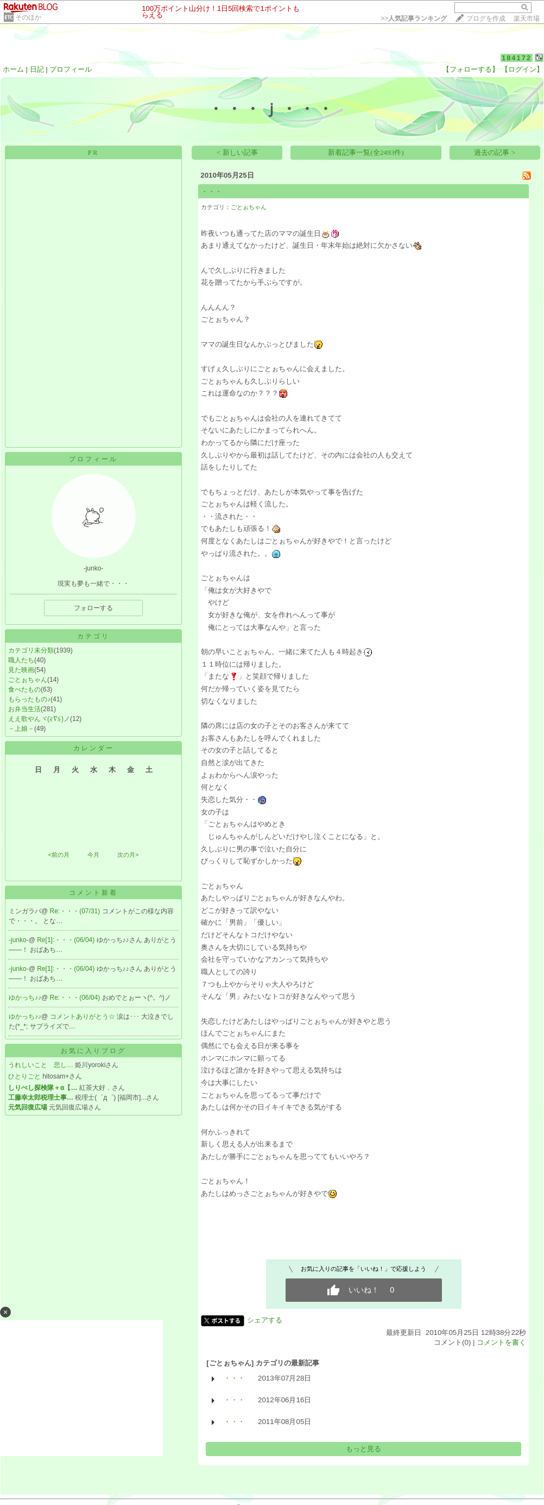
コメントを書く (501, 1342)
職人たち (21, 660)
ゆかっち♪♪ (25, 997)
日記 (37, 69)
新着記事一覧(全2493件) (366, 152)
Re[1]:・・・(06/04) (66, 940)
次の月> (127, 854)
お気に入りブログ (93, 1051)
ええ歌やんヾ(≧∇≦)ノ (39, 719)
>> (414, 18)
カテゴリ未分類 (31, 650)
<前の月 (58, 854)
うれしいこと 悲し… (40, 1065)
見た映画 (21, 670)
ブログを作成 (485, 18)
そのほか (28, 17)
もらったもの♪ (29, 699)
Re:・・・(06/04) (76, 997)
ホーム (13, 69)
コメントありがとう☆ (83, 1016)
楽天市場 (527, 18)
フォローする (93, 608)
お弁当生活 (24, 709)
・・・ (211, 191)
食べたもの (24, 689)
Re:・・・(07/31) (76, 911)
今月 (93, 854)
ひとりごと (24, 1076)
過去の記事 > (494, 152)
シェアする (264, 1320)
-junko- (19, 940)
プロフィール (70, 69)
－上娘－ (21, 728)
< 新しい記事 (237, 152)
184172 (517, 58)
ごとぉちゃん (27, 679)
